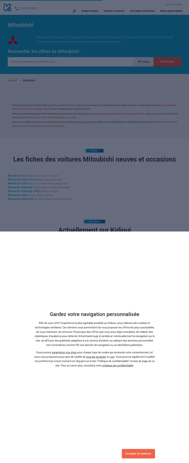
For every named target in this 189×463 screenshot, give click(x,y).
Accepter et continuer (138, 453)
